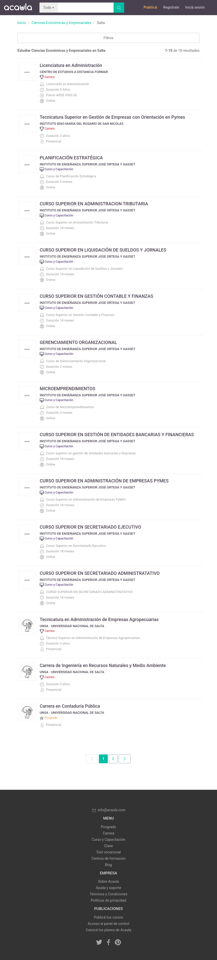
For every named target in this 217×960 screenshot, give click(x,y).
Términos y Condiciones (108, 894)
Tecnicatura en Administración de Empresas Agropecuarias (100, 619)
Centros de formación (109, 858)
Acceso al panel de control (108, 924)
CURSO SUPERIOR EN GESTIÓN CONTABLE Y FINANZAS (97, 296)
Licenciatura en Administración (71, 65)
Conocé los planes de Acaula (108, 930)
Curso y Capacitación (108, 840)
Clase (108, 846)
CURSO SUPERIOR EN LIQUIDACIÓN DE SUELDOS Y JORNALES (104, 250)
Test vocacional (108, 852)
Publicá (150, 7)
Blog (108, 865)
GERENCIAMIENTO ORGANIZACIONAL (79, 342)
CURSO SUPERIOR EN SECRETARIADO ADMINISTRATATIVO (100, 573)
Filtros (109, 38)
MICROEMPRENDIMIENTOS (68, 388)
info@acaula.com (108, 810)
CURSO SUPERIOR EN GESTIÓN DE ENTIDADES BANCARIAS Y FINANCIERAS (118, 434)
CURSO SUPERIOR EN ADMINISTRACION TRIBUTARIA (94, 203)
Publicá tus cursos (108, 917)
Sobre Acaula (108, 881)
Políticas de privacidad (108, 900)
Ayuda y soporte (108, 888)
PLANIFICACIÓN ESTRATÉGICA (72, 157)
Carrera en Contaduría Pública (70, 706)
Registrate (171, 7)
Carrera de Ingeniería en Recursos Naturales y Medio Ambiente (103, 665)
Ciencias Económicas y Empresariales (61, 23)
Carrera (108, 833)
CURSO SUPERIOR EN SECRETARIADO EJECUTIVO (91, 527)
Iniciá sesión (195, 7)
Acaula (18, 7)
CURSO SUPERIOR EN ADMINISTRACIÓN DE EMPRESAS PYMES (105, 480)
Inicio (21, 23)
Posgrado (108, 827)
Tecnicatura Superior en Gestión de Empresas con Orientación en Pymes (113, 117)
